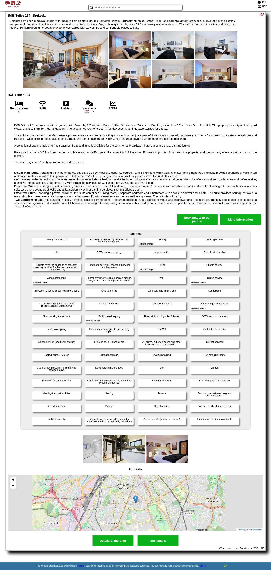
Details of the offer (113, 540)
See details (158, 540)
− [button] (13, 486)
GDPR (202, 566)
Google (80, 566)
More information (240, 219)
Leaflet (240, 529)
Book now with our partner (197, 219)
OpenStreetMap (254, 529)
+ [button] (13, 480)
